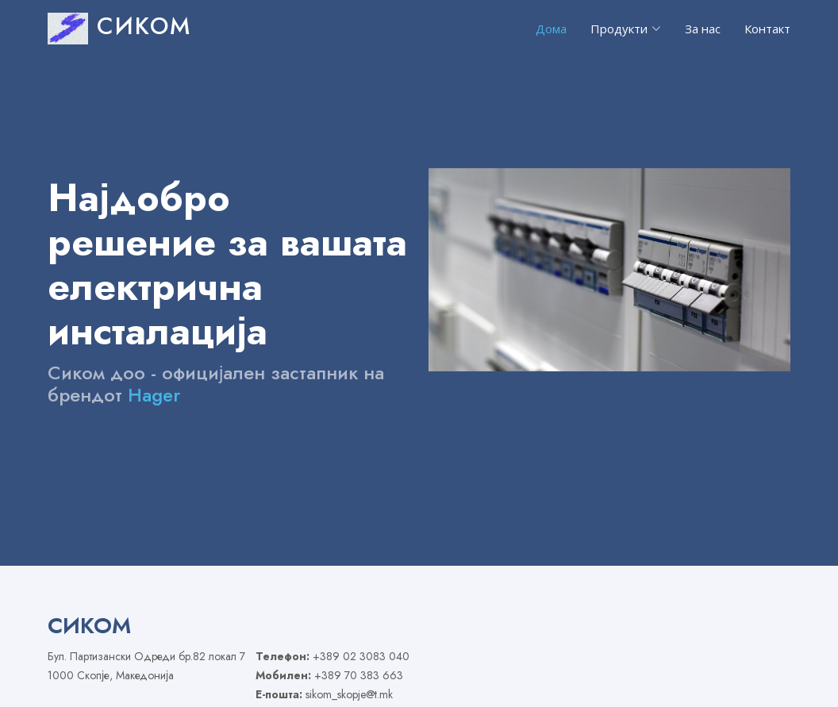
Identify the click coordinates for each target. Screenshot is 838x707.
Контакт (767, 29)
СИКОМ (119, 26)
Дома (551, 29)
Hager (154, 395)
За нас (703, 29)
